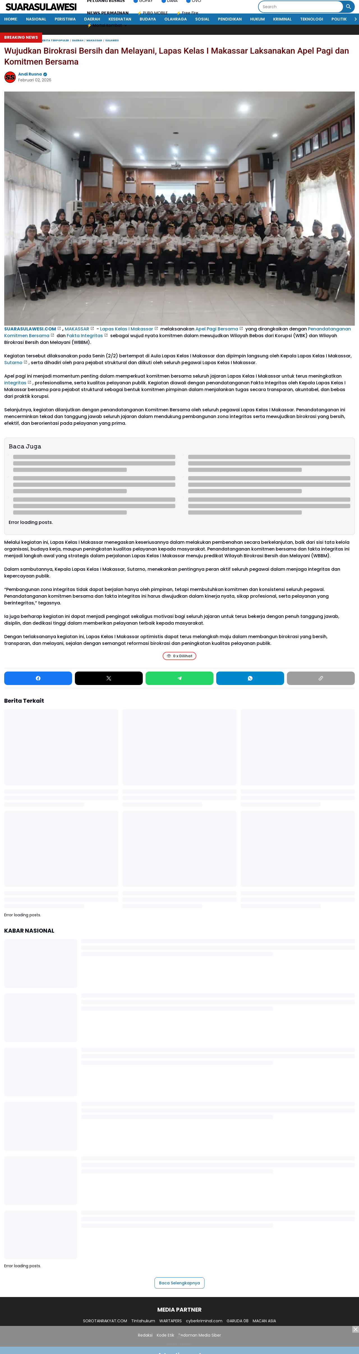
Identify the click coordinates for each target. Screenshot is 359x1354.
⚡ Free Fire (187, 13)
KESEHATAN (120, 19)
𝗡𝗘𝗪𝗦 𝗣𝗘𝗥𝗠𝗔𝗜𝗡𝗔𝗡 (108, 13)
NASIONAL (36, 19)
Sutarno (13, 362)
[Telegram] (179, 678)
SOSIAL (202, 19)
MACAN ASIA (264, 1321)
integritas (15, 383)
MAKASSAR (77, 329)
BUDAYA (148, 19)
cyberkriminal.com (204, 1321)
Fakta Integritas (85, 335)
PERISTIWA (65, 19)
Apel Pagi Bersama (216, 329)
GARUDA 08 (237, 1321)
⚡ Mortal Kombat (107, 25)
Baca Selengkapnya (179, 1283)
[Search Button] (348, 6)
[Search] (301, 6)
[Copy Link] (321, 678)
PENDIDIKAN (230, 19)
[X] (109, 678)
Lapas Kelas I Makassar (126, 329)
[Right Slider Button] (353, 19)
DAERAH (92, 19)
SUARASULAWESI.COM (30, 329)
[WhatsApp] (250, 678)
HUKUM (257, 19)
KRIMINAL (282, 19)
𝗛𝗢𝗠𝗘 (11, 19)
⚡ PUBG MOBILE (152, 13)
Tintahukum (143, 1321)
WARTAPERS (170, 1321)
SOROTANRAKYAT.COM (105, 1321)
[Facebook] (38, 678)
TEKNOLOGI (311, 19)
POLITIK (339, 19)
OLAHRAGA (175, 19)
